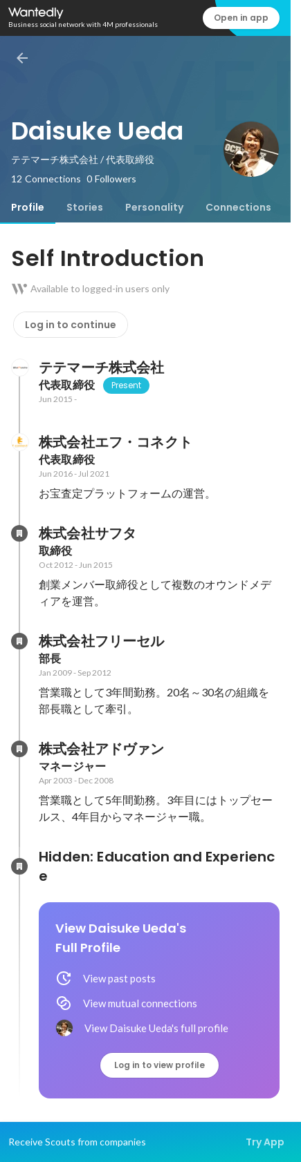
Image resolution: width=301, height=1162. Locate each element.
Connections (238, 207)
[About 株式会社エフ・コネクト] (19, 442)
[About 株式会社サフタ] (19, 533)
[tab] (27, 207)
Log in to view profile (159, 1065)
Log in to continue (70, 325)
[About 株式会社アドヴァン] (19, 749)
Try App (265, 1142)
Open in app (241, 17)
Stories (84, 207)
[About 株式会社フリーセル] (19, 641)
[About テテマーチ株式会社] (19, 368)
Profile (27, 207)
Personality (154, 207)
